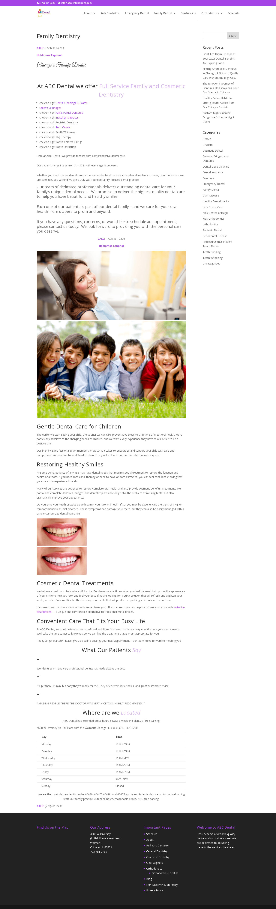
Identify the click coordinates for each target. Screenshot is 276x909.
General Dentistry (156, 851)
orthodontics (210, 224)
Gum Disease (211, 195)
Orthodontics (210, 13)
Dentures (187, 13)
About (88, 13)
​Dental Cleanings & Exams (72, 103)
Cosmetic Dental (213, 150)
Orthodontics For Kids (165, 873)
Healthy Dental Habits (216, 201)
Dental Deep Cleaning (216, 166)
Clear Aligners (154, 862)
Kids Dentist (108, 13)
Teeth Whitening (213, 258)
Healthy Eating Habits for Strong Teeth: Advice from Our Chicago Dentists (219, 102)
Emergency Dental (137, 13)
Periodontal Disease (215, 236)
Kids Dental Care (213, 207)
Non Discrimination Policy (162, 884)
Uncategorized (211, 263)
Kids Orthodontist (213, 218)
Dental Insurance (213, 172)
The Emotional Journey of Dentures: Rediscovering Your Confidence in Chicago (220, 88)
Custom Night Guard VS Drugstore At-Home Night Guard (218, 117)
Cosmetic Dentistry (158, 857)
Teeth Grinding (211, 252)
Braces (207, 139)
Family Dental (163, 13)
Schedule (233, 13)
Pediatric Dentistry (157, 845)
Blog (149, 879)
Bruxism (208, 145)
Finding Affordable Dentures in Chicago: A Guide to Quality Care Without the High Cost (220, 73)
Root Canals (63, 127)
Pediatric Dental (212, 230)
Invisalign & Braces (67, 117)
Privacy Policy (154, 890)
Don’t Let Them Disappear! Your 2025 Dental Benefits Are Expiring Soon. (219, 58)
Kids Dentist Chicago (215, 213)
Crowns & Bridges (50, 108)
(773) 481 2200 (47, 3)
